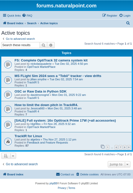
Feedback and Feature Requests (47, 142)
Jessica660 (37, 108)
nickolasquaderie (41, 63)
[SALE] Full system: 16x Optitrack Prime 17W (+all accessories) (65, 120)
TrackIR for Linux (28, 136)
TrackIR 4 (33, 111)
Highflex (35, 123)
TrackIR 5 (33, 82)
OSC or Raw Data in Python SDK (41, 91)
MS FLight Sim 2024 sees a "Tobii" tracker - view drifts (58, 76)
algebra (35, 139)
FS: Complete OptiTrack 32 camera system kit (51, 60)
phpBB (53, 183)
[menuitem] (27, 15)
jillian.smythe (38, 79)
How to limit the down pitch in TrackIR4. (46, 105)
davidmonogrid (39, 94)
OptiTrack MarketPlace (41, 66)
